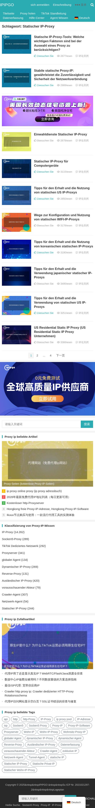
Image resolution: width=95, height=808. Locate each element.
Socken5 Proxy (30, 805)
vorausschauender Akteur (18, 587)
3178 (64, 225)
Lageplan (59, 789)
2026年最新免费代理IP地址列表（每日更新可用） (39, 497)
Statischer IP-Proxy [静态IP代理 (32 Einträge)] (15, 763)
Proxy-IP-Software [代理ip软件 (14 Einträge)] (79, 725)
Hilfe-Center (36, 17)
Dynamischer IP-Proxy (16, 566)
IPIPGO (7, 5)
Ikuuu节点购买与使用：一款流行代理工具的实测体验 (40, 515)
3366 (64, 342)
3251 (64, 313)
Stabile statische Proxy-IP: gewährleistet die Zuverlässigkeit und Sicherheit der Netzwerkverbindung (62, 75)
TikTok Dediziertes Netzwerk (20, 546)
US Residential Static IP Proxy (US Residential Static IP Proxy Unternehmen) (60, 332)
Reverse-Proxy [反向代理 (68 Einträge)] (13, 744)
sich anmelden (40, 4)
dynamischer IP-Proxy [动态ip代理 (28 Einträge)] (40, 738)
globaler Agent (11, 559)
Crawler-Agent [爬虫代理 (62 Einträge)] (48, 751)
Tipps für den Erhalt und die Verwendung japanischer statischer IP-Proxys (63, 273)
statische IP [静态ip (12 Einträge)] (57, 757)
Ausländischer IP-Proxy (17, 580)
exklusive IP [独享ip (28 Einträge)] (70, 751)
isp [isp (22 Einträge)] (6, 725)
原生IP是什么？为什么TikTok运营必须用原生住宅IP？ (36, 666)
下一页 (60, 355)
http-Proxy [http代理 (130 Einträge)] (29, 719)
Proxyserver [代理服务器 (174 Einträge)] (11, 731)
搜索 (87, 424)
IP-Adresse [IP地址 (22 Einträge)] (83, 719)
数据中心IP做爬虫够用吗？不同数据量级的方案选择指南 (41, 679)
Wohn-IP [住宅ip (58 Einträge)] (29, 731)
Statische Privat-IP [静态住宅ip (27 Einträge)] (43, 763)
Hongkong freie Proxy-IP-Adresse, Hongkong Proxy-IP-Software (48, 509)
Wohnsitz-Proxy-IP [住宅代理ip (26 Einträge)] (74, 731)
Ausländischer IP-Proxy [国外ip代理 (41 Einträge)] (41, 744)
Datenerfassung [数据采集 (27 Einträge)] (70, 744)
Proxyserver (9, 552)
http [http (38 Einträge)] (15, 719)
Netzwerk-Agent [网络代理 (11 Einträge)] (13, 757)
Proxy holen (27, 13)
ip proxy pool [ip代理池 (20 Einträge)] (64, 719)
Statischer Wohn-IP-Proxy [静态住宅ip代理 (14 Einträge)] (19, 770)
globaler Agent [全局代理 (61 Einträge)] (12, 738)
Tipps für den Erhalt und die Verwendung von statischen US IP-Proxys (60, 302)
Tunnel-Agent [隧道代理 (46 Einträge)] (37, 757)
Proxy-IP (45, 805)
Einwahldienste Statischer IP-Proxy (60, 134)
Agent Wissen (59, 17)
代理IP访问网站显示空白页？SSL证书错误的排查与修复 (40, 701)
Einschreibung (62, 4)
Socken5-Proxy (12, 539)
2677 (64, 56)
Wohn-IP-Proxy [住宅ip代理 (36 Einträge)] (49, 731)
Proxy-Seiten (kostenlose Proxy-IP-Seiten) (29, 483)
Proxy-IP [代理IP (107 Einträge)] (57, 725)
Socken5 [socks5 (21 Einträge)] (18, 725)
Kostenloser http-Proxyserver (25, 503)
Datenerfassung (13, 17)
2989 (64, 85)
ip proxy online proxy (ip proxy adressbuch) (34, 491)
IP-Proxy (7, 532)
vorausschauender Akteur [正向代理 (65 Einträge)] (19, 751)
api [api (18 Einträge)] (6, 719)
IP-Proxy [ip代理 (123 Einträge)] (46, 719)
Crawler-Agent (11, 594)
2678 (64, 140)
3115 (64, 171)
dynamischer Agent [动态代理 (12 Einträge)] (69, 738)
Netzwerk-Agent (12, 601)
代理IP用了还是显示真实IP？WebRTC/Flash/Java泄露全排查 (44, 673)
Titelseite (8, 13)
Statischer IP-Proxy (14, 608)
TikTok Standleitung (53, 13)
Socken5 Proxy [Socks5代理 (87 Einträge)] (38, 725)
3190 (64, 252)
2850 (64, 198)
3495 (64, 283)
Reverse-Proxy (11, 573)
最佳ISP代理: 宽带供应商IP (22, 685)
